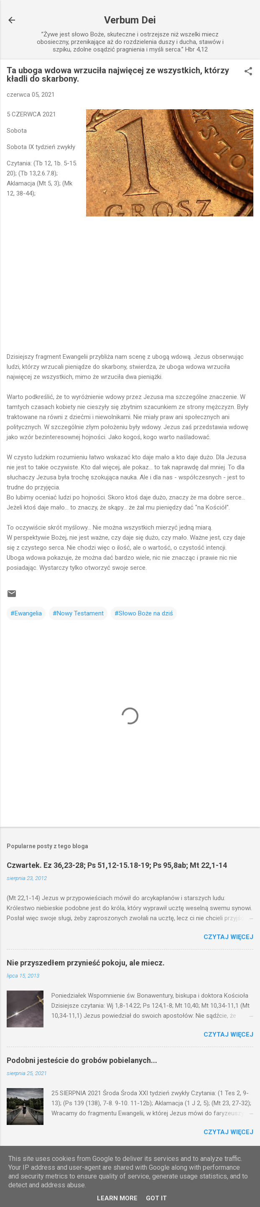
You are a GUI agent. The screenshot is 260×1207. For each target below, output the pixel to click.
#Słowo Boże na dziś (144, 613)
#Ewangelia (26, 613)
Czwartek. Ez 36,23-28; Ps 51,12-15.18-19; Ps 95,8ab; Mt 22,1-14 (117, 865)
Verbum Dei (130, 20)
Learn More (117, 1198)
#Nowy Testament (78, 613)
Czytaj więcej (228, 937)
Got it (156, 1198)
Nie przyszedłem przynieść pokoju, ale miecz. (86, 962)
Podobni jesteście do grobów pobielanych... (82, 1060)
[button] (248, 72)
